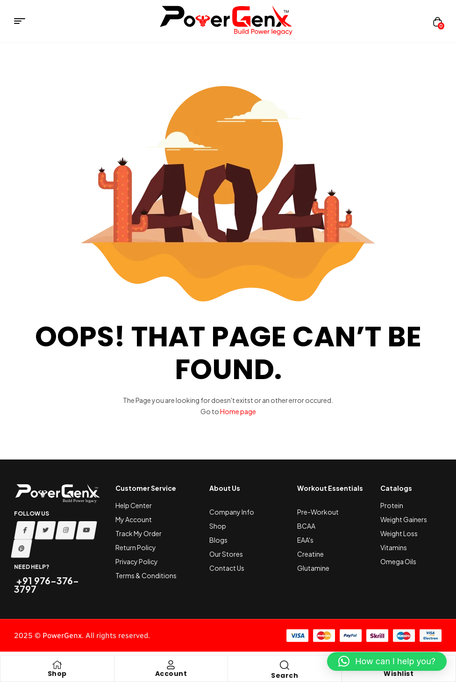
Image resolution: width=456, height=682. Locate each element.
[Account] (171, 664)
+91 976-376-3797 (46, 584)
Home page (238, 411)
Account (171, 673)
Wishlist (398, 673)
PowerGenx (62, 635)
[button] (387, 661)
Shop (57, 673)
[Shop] (57, 664)
